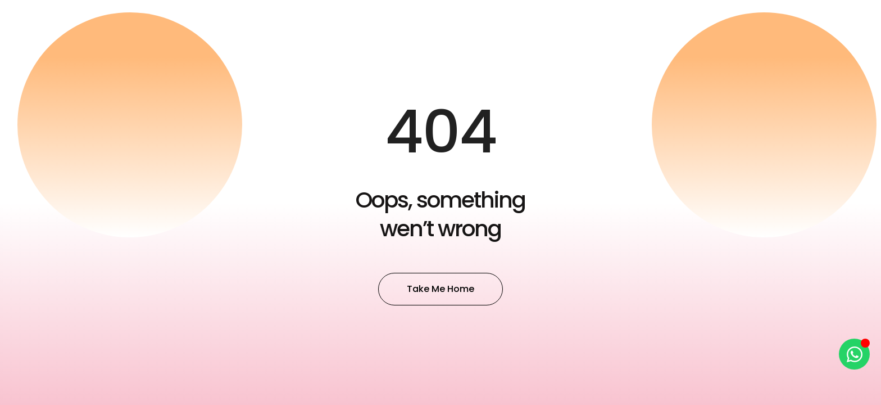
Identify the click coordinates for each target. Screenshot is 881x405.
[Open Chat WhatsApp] (854, 354)
